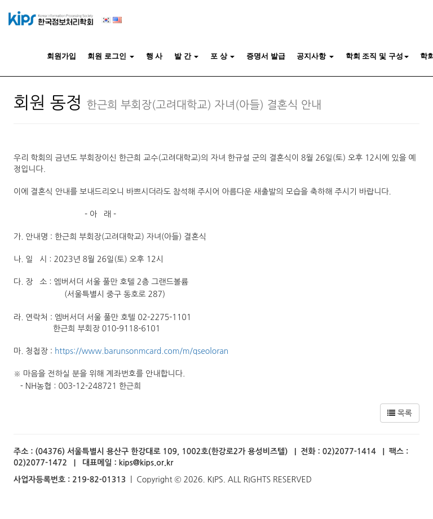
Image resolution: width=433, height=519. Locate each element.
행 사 (154, 56)
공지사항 (315, 56)
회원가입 (61, 56)
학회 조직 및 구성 (377, 56)
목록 (399, 413)
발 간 (186, 56)
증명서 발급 (265, 56)
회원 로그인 (110, 56)
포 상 (222, 56)
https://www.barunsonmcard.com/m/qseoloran (141, 351)
